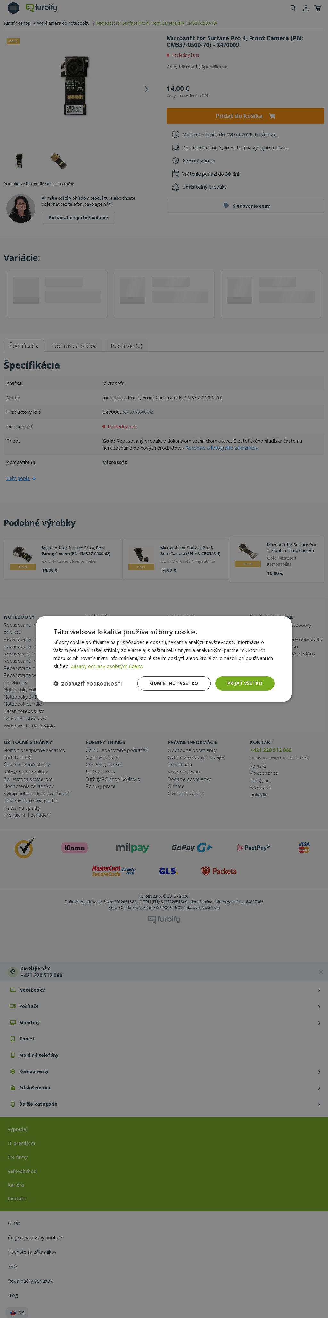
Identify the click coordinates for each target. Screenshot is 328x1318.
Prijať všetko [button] (244, 683)
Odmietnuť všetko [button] (174, 683)
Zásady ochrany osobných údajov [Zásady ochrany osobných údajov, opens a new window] (107, 666)
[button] (87, 683)
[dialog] (164, 659)
